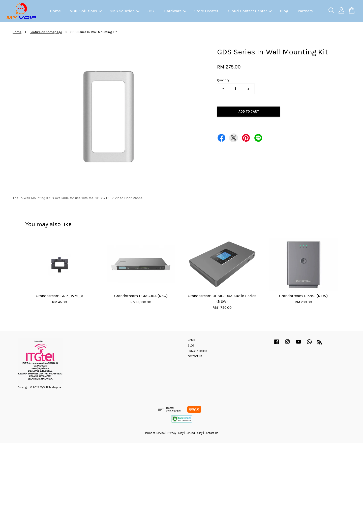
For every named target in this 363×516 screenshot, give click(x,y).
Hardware (175, 11)
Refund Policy (194, 433)
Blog (284, 11)
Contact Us (211, 433)
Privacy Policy (175, 433)
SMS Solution (124, 11)
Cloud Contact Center (250, 11)
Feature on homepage (46, 32)
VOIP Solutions (86, 11)
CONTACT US (195, 356)
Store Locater (206, 11)
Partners (305, 11)
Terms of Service (155, 433)
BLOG (191, 345)
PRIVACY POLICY (197, 351)
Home (55, 11)
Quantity (223, 80)
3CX (151, 11)
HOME (191, 340)
